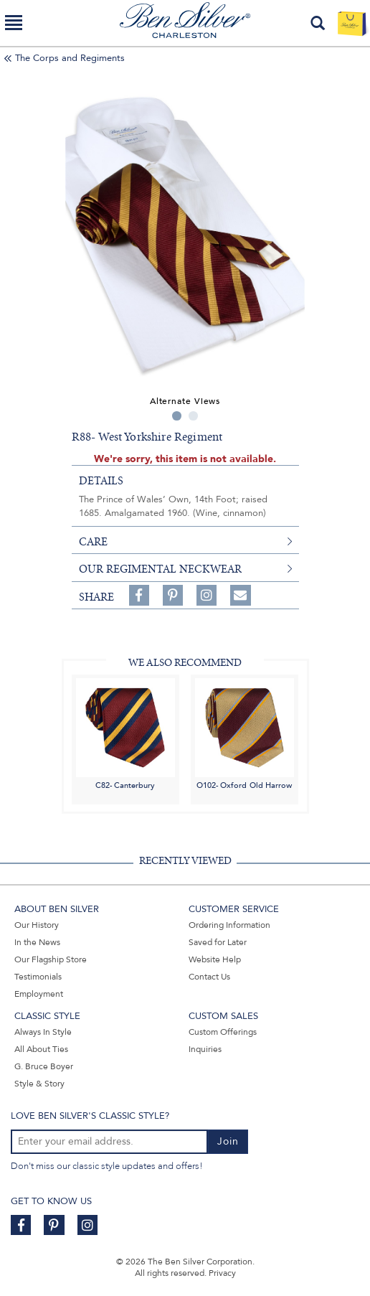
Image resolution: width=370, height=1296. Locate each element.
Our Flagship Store (50, 959)
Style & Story (39, 1083)
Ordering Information (229, 925)
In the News (37, 942)
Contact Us (209, 976)
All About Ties (41, 1049)
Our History (36, 925)
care (93, 542)
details (101, 481)
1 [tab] (176, 416)
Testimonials (38, 976)
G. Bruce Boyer (43, 1066)
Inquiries (205, 1049)
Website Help (215, 959)
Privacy (222, 1273)
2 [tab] (193, 416)
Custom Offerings (223, 1032)
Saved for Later (218, 942)
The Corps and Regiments (70, 58)
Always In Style (43, 1032)
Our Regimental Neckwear (160, 569)
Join (228, 1141)
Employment (38, 994)
